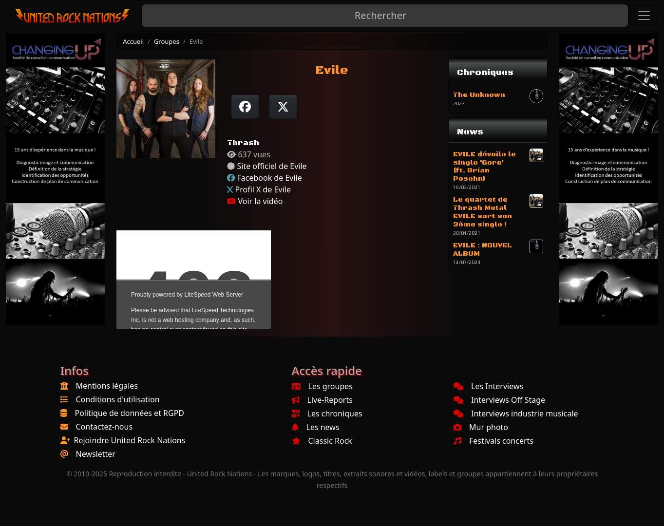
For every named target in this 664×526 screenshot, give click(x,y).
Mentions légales (107, 385)
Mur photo (481, 427)
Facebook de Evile (269, 177)
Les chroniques (327, 413)
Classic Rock (322, 440)
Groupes (166, 41)
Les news (316, 427)
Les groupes (322, 386)
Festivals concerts (493, 440)
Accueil (133, 41)
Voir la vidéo (255, 201)
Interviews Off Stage (499, 399)
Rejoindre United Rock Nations (130, 440)
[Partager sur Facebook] (245, 106)
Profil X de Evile (262, 189)
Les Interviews (488, 386)
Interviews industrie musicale (516, 413)
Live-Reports (322, 399)
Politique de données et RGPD (130, 413)
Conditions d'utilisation (118, 399)
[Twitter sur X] (283, 106)
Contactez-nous (104, 426)
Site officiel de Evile (271, 166)
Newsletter (95, 454)
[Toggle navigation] (644, 15)
